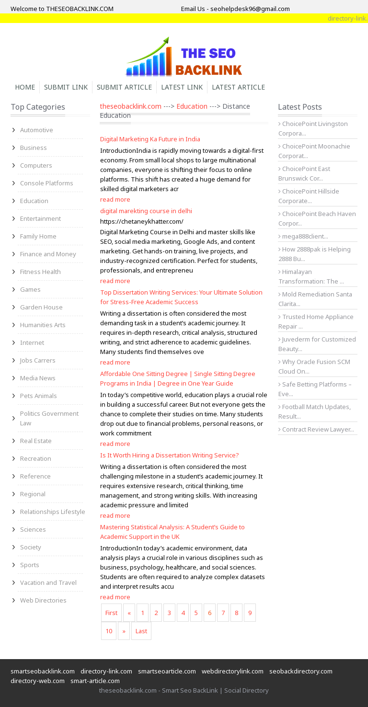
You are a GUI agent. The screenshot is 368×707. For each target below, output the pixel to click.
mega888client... (303, 236)
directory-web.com (38, 680)
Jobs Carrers (38, 360)
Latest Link (182, 86)
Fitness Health (40, 271)
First (111, 612)
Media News (38, 378)
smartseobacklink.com (43, 671)
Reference (35, 476)
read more (115, 199)
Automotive (36, 129)
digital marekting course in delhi (146, 210)
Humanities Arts (43, 324)
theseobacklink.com (130, 106)
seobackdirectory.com (301, 671)
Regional (33, 494)
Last (141, 631)
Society (30, 547)
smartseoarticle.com (167, 671)
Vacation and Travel (48, 582)
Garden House (41, 307)
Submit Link (66, 86)
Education (34, 200)
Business (33, 147)
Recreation (35, 458)
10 (108, 631)
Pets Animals (38, 395)
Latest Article (238, 86)
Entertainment (40, 218)
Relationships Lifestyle (52, 511)
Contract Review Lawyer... (316, 429)
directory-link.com (106, 671)
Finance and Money (48, 254)
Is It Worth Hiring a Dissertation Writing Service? (169, 455)
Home (25, 86)
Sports (29, 564)
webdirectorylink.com (233, 671)
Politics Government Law (49, 418)
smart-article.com (95, 680)
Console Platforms (46, 183)
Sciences (33, 529)
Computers (36, 165)
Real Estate (36, 440)
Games (30, 289)
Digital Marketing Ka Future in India (150, 139)
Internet (32, 342)
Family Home (38, 236)
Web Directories (43, 600)
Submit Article (124, 86)
